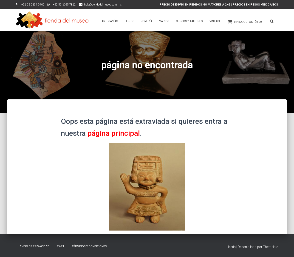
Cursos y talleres (189, 21)
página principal (114, 133)
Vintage (215, 21)
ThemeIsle (270, 247)
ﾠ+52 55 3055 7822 (61, 4)
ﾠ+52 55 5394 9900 (30, 4)
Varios (164, 21)
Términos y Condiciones (89, 246)
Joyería (146, 21)
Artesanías (110, 21)
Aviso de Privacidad (34, 246)
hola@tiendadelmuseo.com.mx (103, 4)
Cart (60, 246)
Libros (129, 21)
